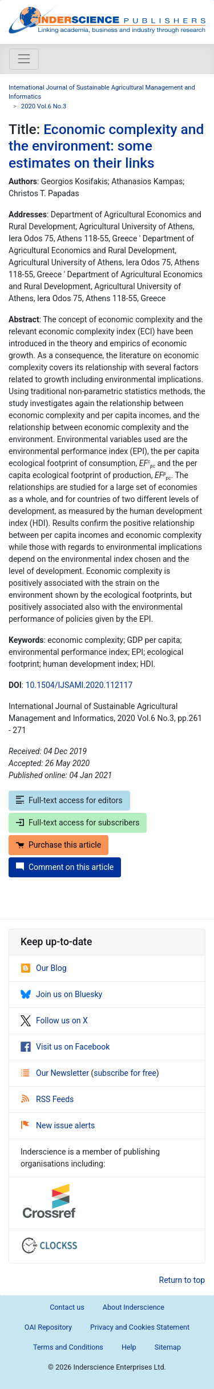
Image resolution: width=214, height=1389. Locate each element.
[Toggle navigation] (24, 58)
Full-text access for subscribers (77, 822)
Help (129, 1347)
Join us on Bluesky (61, 994)
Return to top (182, 1280)
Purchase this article (58, 844)
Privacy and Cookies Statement (139, 1327)
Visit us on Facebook (65, 1046)
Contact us (67, 1307)
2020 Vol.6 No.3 (44, 106)
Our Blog (44, 968)
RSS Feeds (47, 1099)
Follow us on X (54, 1020)
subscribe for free (125, 1073)
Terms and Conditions (68, 1347)
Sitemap (168, 1347)
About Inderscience (133, 1307)
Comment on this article (65, 867)
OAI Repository (48, 1327)
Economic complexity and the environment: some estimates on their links (106, 146)
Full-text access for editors (69, 800)
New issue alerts (58, 1125)
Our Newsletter (56, 1073)
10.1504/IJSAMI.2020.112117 (79, 685)
